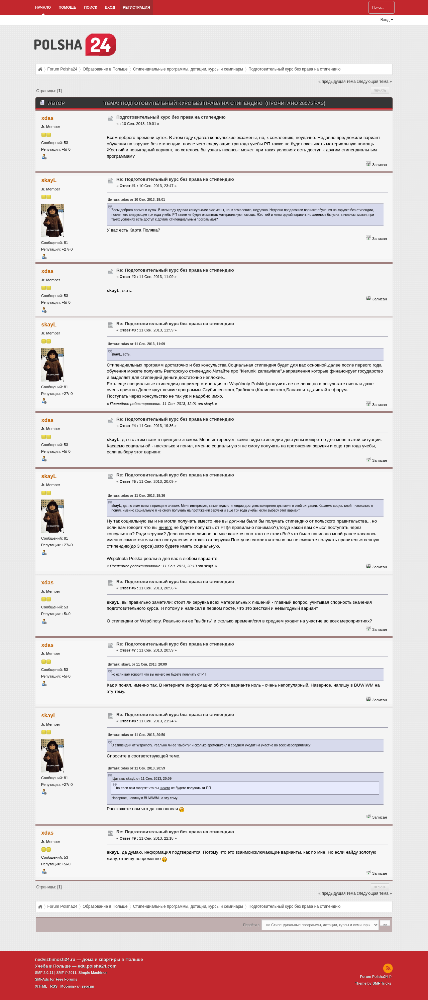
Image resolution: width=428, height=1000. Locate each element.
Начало (43, 7)
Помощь (67, 7)
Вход (110, 7)
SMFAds (42, 979)
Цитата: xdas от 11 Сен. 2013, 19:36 (136, 495)
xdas (47, 118)
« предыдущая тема (336, 81)
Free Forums (67, 979)
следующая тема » (374, 81)
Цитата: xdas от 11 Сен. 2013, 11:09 (136, 344)
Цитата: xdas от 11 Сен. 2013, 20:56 (136, 735)
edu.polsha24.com (97, 966)
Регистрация (136, 7)
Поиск (90, 7)
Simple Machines (92, 973)
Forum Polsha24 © (376, 977)
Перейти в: (251, 925)
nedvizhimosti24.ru (55, 959)
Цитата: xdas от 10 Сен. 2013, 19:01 (136, 199)
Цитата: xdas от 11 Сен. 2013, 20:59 (136, 768)
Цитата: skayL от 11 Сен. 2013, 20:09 (137, 664)
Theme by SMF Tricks (373, 983)
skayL (49, 180)
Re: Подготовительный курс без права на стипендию (175, 179)
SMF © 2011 (67, 973)
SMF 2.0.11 (44, 973)
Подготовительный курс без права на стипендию (171, 117)
